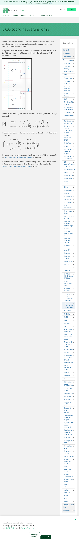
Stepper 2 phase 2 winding (67, 410)
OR (65, 326)
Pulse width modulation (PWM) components (68, 359)
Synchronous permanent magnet (68, 417)
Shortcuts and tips (68, 506)
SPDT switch (68, 385)
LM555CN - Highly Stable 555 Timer (68, 276)
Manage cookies (34, 536)
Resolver (67, 379)
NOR (65, 320)
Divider (66, 193)
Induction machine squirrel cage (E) (68, 232)
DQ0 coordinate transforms (69, 306)
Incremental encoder (68, 217)
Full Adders (68, 196)
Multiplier (67, 314)
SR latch (67, 400)
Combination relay (68, 117)
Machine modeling (67, 290)
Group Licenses (46, 15)
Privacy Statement (27, 528)
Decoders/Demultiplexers (69, 169)
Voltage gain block (68, 481)
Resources (33, 15)
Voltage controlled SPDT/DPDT (68, 462)
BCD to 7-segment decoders (67, 88)
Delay (66, 172)
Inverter (66, 264)
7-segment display (67, 68)
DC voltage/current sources (69, 164)
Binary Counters (67, 95)
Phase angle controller (68, 331)
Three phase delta (68, 442)
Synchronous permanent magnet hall (68, 432)
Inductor (67, 253)
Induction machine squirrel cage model (19, 157)
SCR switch (68, 382)
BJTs (66, 99)
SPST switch (68, 393)
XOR (65, 498)
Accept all (46, 537)
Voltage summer (67, 491)
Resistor (67, 376)
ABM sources (68, 72)
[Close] (75, 519)
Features (6, 15)
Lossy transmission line (68, 283)
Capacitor (67, 112)
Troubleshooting (69, 511)
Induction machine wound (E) (67, 248)
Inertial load (68, 261)
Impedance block (68, 212)
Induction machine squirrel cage (68, 224)
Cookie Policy (10, 528)
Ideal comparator (68, 207)
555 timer (67, 63)
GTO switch (68, 202)
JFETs (66, 268)
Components (68, 60)
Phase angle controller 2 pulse (68, 337)
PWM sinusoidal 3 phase (68, 367)
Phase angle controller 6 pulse (68, 344)
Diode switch (68, 190)
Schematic (67, 53)
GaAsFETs (67, 199)
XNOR (66, 495)
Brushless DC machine (68, 103)
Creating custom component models (68, 129)
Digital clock (68, 179)
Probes (66, 353)
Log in (62, 10)
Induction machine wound (67, 240)
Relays (66, 373)
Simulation (67, 57)
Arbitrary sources (67, 82)
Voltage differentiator (68, 475)
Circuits (23, 15)
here (51, 3)
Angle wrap (68, 78)
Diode (66, 187)
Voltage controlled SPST (67, 469)
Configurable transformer (68, 122)
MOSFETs (67, 311)
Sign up (71, 9)
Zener (66, 501)
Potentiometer (69, 349)
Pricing (15, 15)
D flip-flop (67, 143)
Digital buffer (68, 175)
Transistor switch (67, 452)
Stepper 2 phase (67, 404)
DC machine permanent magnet (68, 151)
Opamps (67, 323)
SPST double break (68, 389)
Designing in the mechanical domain (69, 297)
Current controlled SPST (67, 138)
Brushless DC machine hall (68, 108)
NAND (66, 317)
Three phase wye (68, 447)
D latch (66, 146)
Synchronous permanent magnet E (68, 425)
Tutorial (66, 50)
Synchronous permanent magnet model (16, 166)
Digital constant (67, 183)
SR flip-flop (67, 396)
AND (65, 75)
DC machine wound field (68, 158)
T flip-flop (67, 437)
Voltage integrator (67, 486)
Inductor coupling (67, 257)
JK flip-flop (67, 271)
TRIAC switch (68, 456)
